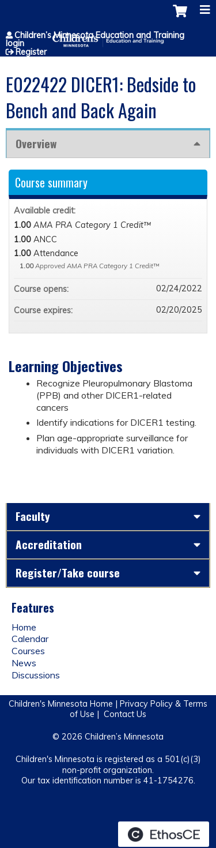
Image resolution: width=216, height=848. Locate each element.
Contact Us (125, 714)
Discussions (36, 675)
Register (31, 52)
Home (24, 627)
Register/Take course (68, 572)
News (24, 663)
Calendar (30, 638)
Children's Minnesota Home (61, 704)
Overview (36, 143)
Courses (28, 650)
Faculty (33, 516)
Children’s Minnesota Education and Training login (95, 39)
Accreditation (49, 544)
